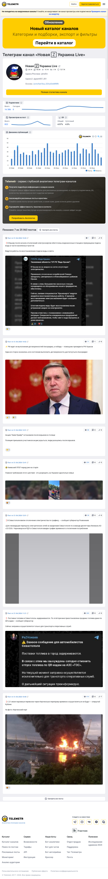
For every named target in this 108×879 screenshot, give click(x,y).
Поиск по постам (10, 847)
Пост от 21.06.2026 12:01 (17, 515)
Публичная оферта (40, 871)
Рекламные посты (11, 852)
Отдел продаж (74, 842)
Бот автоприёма (53, 852)
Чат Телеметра (74, 852)
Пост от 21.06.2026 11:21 (17, 613)
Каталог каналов (10, 842)
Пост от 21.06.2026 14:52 (17, 342)
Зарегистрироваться (90, 4)
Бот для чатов (52, 847)
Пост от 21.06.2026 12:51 (17, 430)
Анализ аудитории (11, 862)
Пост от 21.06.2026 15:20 (17, 238)
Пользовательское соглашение (15, 871)
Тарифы (28, 847)
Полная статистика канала (54, 92)
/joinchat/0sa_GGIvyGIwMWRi (46, 84)
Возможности (30, 842)
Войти (73, 4)
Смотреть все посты (48, 230)
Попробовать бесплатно (23, 218)
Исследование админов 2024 (95, 843)
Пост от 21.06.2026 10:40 (17, 697)
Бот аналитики (52, 842)
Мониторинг (8, 857)
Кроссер (49, 857)
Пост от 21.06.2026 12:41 (17, 463)
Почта (70, 857)
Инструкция (29, 857)
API (25, 852)
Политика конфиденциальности (64, 871)
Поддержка (72, 847)
